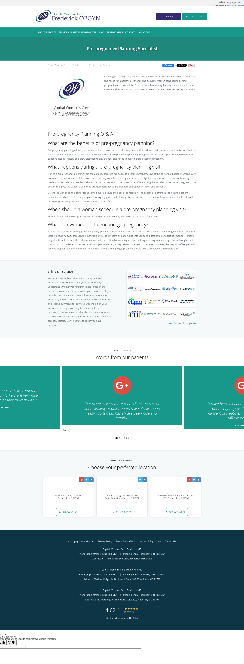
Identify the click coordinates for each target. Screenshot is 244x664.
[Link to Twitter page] (86, 479)
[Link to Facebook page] (91, 479)
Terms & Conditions (126, 541)
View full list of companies (182, 323)
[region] (122, 399)
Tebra (135, 618)
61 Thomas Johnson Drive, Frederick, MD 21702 (68, 497)
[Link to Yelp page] (81, 479)
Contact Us (170, 541)
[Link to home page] (63, 16)
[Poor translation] (11, 642)
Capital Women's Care (58, 65)
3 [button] (124, 438)
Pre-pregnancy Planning (100, 65)
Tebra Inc (89, 541)
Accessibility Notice (150, 541)
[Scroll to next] (173, 397)
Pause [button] (64, 430)
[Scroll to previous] (70, 397)
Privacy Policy (105, 541)
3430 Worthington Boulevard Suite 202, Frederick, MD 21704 (176, 497)
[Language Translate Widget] (230, 2)
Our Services (78, 65)
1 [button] (116, 438)
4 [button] (127, 438)
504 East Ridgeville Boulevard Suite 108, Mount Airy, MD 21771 (122, 497)
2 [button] (120, 438)
